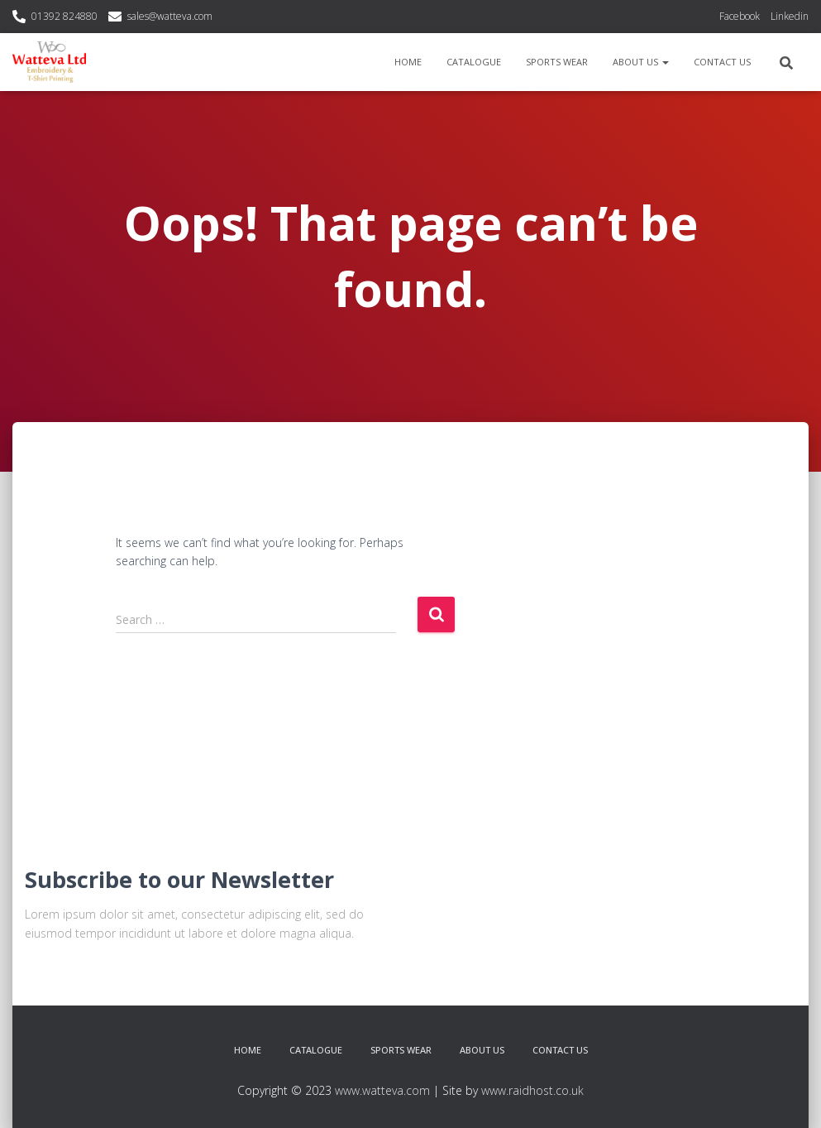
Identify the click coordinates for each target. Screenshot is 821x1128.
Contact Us (722, 61)
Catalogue (473, 61)
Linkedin (790, 16)
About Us (641, 61)
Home (408, 61)
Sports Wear (557, 61)
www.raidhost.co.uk (532, 1090)
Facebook (739, 16)
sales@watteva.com (169, 16)
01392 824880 (64, 16)
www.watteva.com (382, 1090)
